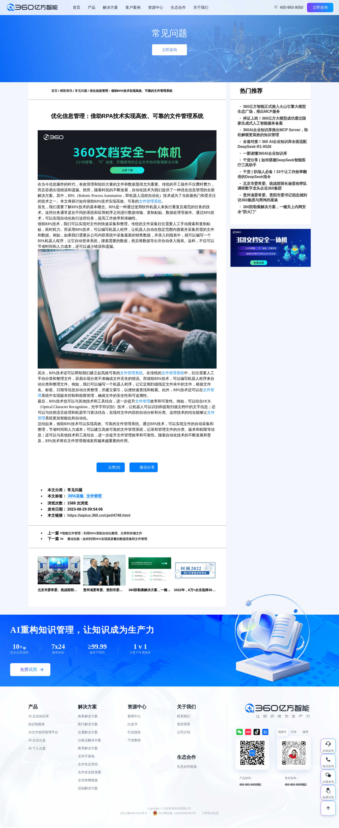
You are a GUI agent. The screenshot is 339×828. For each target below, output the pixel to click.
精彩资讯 (66, 91)
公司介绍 (183, 733)
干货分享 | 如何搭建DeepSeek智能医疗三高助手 (272, 162)
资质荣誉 (183, 725)
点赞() (114, 467)
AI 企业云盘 (37, 741)
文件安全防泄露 (89, 773)
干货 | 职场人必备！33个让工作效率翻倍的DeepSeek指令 (272, 174)
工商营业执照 (210, 814)
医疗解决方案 (88, 725)
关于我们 (200, 7)
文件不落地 (86, 757)
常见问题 (81, 91)
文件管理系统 (150, 201)
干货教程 (134, 741)
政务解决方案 (88, 716)
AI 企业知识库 (38, 716)
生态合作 (178, 7)
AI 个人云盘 (37, 749)
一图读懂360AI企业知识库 (263, 153)
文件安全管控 (88, 765)
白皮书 (132, 725)
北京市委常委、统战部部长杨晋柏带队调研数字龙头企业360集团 (272, 186)
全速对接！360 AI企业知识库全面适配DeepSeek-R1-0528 (272, 144)
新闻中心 (134, 716)
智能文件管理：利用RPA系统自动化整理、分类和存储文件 (111, 533)
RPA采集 (76, 496)
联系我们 (183, 716)
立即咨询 (320, 7)
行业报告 (134, 733)
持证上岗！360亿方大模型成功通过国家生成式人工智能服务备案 (272, 120)
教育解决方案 (88, 749)
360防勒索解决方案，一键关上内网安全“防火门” (272, 209)
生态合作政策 (187, 767)
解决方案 (110, 7)
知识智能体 (36, 725)
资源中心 (155, 7)
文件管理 (142, 401)
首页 (76, 7)
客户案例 (133, 7)
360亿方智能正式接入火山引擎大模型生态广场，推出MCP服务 (272, 109)
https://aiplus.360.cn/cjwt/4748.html (98, 515)
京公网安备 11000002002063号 (174, 814)
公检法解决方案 (89, 741)
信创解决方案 (88, 789)
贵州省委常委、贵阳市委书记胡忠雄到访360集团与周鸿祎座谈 (272, 197)
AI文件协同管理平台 (43, 733)
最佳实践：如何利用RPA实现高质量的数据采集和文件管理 (116, 539)
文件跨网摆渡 (88, 781)
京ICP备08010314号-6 (133, 814)
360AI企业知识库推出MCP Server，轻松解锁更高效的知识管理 (273, 132)
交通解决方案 (88, 733)
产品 (91, 7)
